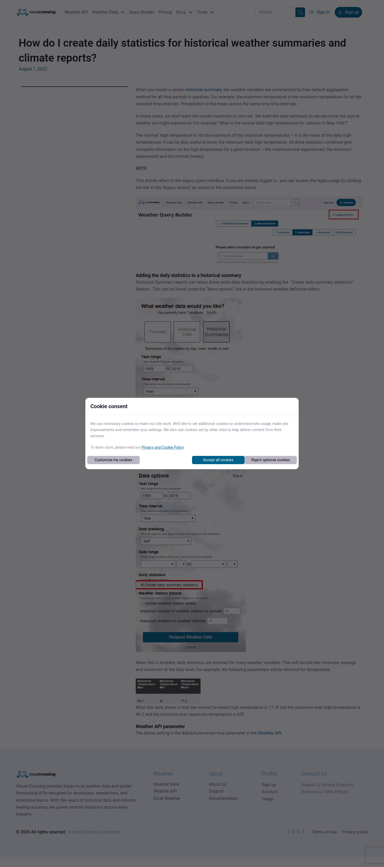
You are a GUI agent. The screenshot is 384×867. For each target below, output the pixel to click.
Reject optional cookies (270, 460)
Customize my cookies (113, 460)
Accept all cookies (218, 460)
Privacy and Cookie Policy (162, 447)
